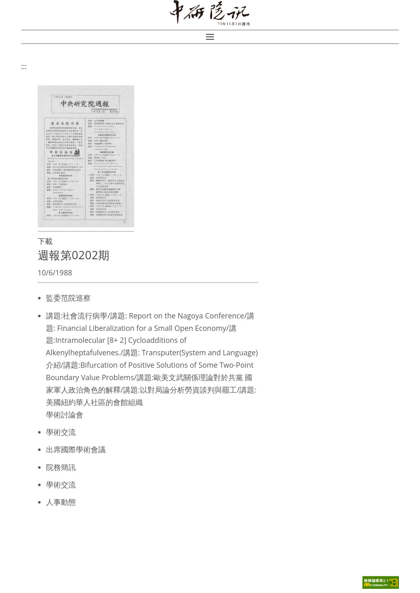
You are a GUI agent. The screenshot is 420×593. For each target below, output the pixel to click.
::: (24, 66)
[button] (210, 36)
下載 (45, 241)
